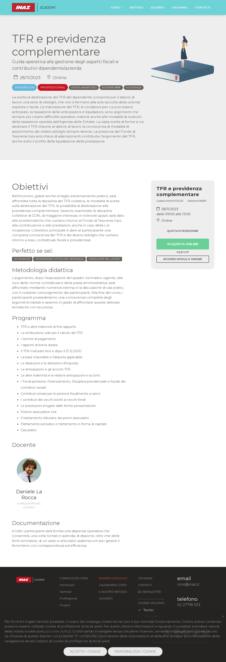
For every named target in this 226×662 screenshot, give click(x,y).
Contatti (202, 7)
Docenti (157, 7)
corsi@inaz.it (188, 584)
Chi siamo (145, 578)
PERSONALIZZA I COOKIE (135, 652)
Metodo (136, 7)
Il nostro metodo (113, 591)
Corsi (115, 7)
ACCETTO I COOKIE (85, 652)
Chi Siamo (179, 7)
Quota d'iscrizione (182, 231)
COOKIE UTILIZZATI (151, 603)
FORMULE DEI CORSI (74, 578)
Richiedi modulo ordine (182, 259)
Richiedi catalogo (113, 578)
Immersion (67, 585)
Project (65, 605)
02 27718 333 (188, 605)
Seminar (66, 591)
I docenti (106, 598)
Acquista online (182, 244)
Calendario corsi (113, 585)
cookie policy (59, 631)
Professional (68, 598)
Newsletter (149, 591)
